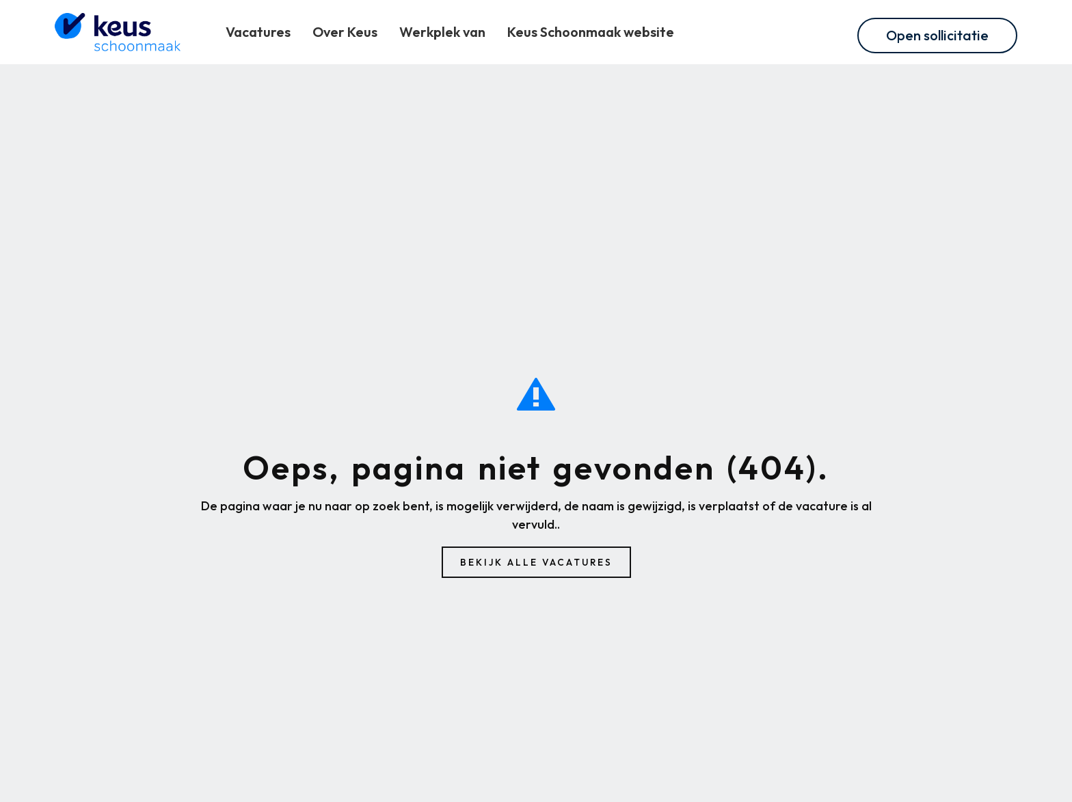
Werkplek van (442, 31)
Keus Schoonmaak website (590, 31)
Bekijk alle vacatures (536, 562)
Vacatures (258, 31)
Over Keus (344, 31)
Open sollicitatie (937, 35)
